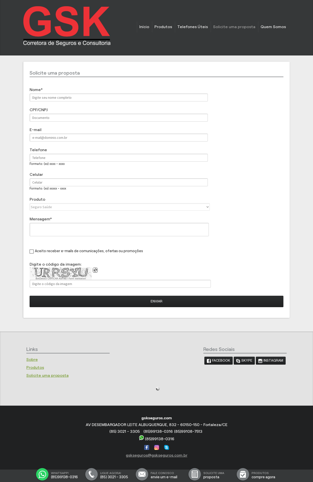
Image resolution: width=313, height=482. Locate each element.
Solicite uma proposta (234, 27)
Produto (37, 199)
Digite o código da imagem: (56, 264)
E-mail (36, 130)
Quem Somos (273, 27)
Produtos (163, 27)
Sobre (32, 359)
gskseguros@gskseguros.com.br (156, 455)
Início (144, 27)
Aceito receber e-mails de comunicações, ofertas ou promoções (89, 251)
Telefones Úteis (192, 27)
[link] (218, 361)
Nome (35, 90)
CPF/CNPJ (38, 110)
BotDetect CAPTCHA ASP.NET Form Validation (61, 278)
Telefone (38, 150)
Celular (36, 174)
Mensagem (40, 219)
